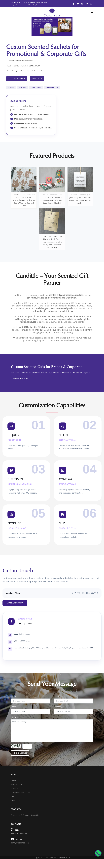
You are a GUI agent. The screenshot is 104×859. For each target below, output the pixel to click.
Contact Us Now (20, 379)
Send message (20, 753)
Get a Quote (15, 800)
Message (15, 717)
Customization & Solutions (21, 792)
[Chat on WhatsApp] (98, 853)
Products (14, 788)
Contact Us (37, 79)
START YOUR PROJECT (17, 79)
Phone (13, 707)
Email (56, 696)
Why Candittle (16, 784)
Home (13, 780)
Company (58, 707)
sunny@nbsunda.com (20, 843)
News (13, 796)
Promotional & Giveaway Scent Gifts (25, 815)
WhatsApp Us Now (15, 603)
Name (13, 696)
